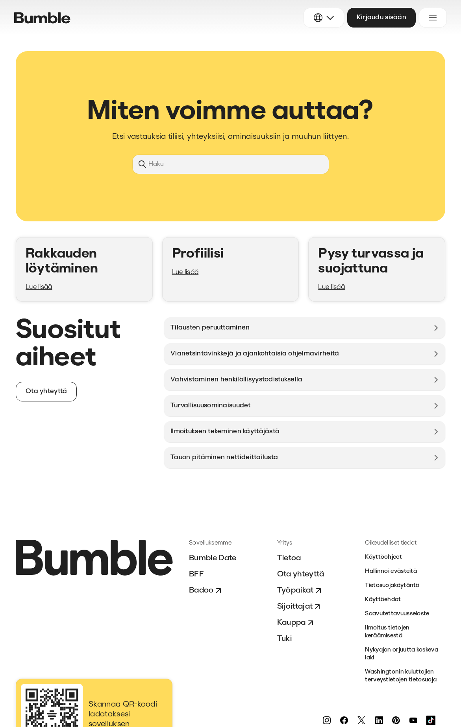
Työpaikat (300, 590)
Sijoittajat (299, 606)
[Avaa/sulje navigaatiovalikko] (433, 18)
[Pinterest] (396, 720)
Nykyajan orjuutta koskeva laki (401, 654)
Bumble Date (213, 558)
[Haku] (231, 164)
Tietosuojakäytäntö (392, 586)
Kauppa (296, 623)
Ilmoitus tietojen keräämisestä (387, 632)
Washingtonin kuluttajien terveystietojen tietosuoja (401, 676)
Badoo (206, 590)
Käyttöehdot (383, 600)
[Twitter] (361, 720)
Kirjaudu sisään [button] (381, 17)
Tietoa (289, 558)
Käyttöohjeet (383, 557)
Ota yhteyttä (300, 574)
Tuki (284, 639)
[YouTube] (413, 720)
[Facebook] (344, 720)
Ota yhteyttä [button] (46, 391)
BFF (196, 574)
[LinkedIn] (378, 720)
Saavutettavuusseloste (397, 614)
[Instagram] (326, 720)
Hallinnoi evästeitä (391, 571)
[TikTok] (430, 720)
